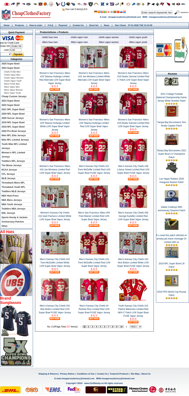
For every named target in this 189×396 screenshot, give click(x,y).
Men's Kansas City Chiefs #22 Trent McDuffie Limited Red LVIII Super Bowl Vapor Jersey (94, 262)
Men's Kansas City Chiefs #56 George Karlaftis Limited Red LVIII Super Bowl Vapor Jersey (133, 216)
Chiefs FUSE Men (50, 37)
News (106, 25)
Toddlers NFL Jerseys (13, 161)
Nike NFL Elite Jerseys (14, 135)
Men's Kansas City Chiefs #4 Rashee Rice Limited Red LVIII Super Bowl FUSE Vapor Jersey (94, 309)
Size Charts (120, 25)
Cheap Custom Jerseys (14, 96)
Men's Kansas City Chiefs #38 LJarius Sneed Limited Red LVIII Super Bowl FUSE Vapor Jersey (133, 169)
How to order (36, 25)
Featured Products (119, 374)
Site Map (135, 374)
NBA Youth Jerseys (12, 204)
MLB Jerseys (8, 178)
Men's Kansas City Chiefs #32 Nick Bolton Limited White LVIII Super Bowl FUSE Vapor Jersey (133, 262)
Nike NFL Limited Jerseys (15, 139)
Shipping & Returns (48, 374)
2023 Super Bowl (11, 100)
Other (5, 226)
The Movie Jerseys (12, 165)
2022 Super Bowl (11, 105)
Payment (63, 25)
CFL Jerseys (8, 174)
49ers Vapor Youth (138, 42)
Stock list (93, 25)
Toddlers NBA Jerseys (13, 208)
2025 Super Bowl (11, 63)
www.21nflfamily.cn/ (94, 383)
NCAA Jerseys (9, 169)
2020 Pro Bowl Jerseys (14, 131)
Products (19, 25)
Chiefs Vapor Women (109, 37)
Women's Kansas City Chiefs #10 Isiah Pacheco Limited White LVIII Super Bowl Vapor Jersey (54, 216)
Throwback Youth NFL (13, 187)
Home (27, 14)
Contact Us (78, 25)
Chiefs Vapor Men (79, 37)
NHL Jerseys (8, 213)
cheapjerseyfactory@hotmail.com (124, 17)
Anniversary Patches (13, 221)
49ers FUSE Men (50, 42)
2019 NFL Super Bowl (13, 122)
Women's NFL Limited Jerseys (13, 154)
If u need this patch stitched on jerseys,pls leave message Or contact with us (171, 238)
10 (121, 327)
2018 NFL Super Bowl (13, 126)
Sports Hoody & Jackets (15, 217)
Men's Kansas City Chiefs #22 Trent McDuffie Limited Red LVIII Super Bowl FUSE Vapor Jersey (94, 169)
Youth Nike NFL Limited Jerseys (14, 146)
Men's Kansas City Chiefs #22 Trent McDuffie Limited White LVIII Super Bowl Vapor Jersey (55, 262)
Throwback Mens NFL (13, 182)
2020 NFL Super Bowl (13, 113)
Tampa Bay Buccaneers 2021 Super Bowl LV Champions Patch (171, 154)
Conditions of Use (85, 374)
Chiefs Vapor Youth (138, 37)
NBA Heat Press (10, 195)
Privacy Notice (67, 374)
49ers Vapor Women (109, 42)
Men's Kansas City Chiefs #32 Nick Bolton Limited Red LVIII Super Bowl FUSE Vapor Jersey (55, 309)
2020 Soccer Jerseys (13, 118)
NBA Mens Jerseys (12, 200)
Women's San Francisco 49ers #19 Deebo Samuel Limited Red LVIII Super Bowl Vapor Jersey (133, 123)
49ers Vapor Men (79, 42)
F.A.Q (50, 25)
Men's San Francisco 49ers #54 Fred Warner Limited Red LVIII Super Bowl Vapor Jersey (94, 216)
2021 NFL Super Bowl (13, 109)
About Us (146, 374)
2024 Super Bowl (11, 68)
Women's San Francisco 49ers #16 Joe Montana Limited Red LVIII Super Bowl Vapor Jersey (55, 169)
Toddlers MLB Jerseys (13, 191)
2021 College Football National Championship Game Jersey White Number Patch (171, 97)
